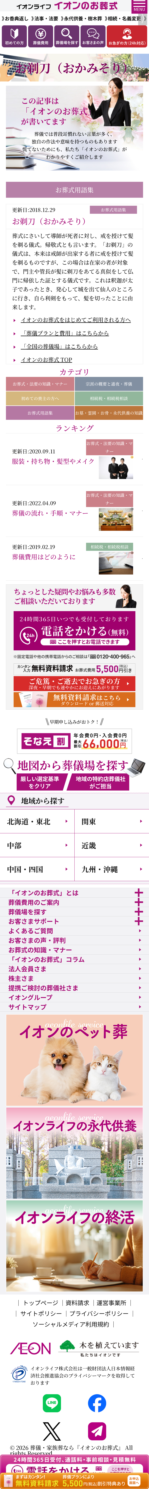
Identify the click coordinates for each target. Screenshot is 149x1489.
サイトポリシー (41, 1313)
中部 (14, 845)
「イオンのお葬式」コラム (46, 959)
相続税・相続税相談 (109, 398)
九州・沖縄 (100, 869)
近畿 (89, 845)
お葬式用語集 (40, 413)
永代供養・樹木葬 (83, 18)
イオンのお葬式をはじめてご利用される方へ (76, 320)
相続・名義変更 (124, 18)
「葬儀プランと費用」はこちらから (65, 333)
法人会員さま (27, 968)
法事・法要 (46, 18)
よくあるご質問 (30, 930)
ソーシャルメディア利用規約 (70, 1324)
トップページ (40, 1302)
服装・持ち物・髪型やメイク (53, 461)
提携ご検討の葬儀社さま (43, 987)
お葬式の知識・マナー (40, 949)
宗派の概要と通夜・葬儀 (109, 384)
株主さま (21, 978)
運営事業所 (111, 1302)
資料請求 (77, 1302)
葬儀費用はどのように (44, 556)
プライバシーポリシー (99, 1313)
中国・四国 (25, 869)
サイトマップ (27, 1006)
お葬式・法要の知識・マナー (40, 384)
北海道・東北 (28, 821)
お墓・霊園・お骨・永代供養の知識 (109, 413)
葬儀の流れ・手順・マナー (50, 512)
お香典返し (17, 18)
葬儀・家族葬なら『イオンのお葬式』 (76, 1447)
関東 (89, 821)
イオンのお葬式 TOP (46, 359)
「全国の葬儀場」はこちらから (59, 346)
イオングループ (30, 997)
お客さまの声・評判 (37, 940)
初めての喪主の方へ (40, 398)
